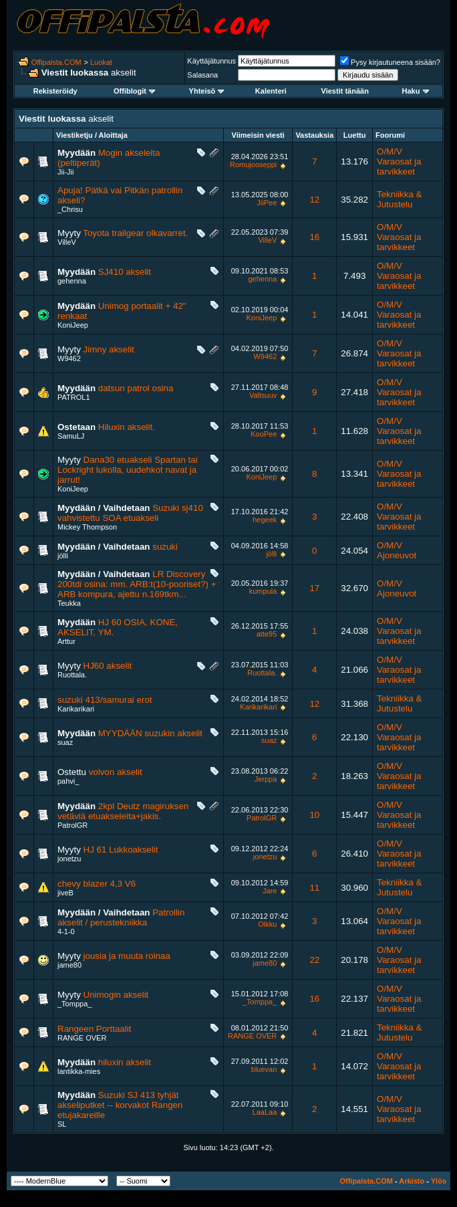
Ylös (438, 1181)
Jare (270, 891)
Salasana (202, 75)
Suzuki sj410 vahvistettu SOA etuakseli (130, 513)
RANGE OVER (81, 1038)
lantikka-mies (78, 1071)
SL (61, 1124)
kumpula (263, 591)
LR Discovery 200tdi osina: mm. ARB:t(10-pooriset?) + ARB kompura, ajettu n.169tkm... (136, 584)
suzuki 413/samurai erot (104, 700)
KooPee (264, 434)
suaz (65, 742)
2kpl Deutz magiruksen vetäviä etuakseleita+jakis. (122, 811)
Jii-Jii (65, 172)
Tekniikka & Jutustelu (399, 199)
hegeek (265, 520)
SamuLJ (70, 436)
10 (314, 815)
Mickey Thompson (87, 527)
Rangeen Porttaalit (94, 1029)
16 (314, 237)
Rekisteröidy (55, 91)
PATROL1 (73, 397)
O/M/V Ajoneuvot (396, 550)
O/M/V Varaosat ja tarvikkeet (399, 161)
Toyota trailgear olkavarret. (135, 233)
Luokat (101, 62)
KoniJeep (72, 325)
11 (314, 888)
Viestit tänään (345, 91)
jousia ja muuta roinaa (127, 956)
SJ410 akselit (124, 272)
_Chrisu (70, 209)
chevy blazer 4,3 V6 (96, 884)
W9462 (69, 358)
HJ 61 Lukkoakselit (121, 850)
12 (314, 200)
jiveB (65, 893)
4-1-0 (66, 931)
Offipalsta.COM (56, 62)
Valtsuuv (263, 395)
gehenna (71, 281)
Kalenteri (271, 91)
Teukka (69, 603)
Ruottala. (72, 675)
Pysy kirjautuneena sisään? (390, 62)
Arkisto (411, 1181)
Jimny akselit (109, 349)
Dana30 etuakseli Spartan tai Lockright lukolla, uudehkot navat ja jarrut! (127, 470)
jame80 (69, 965)
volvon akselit (115, 772)
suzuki (165, 547)
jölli (62, 556)
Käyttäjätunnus (211, 61)
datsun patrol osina (136, 388)
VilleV (66, 242)
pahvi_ (68, 781)
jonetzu (69, 859)
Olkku (267, 924)
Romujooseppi (253, 164)
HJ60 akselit (108, 666)
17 (314, 588)
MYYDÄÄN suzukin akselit (150, 733)
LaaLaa (265, 1112)
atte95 (267, 634)
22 (314, 960)
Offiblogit (134, 91)
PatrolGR (72, 825)
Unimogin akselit (116, 995)
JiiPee (267, 203)
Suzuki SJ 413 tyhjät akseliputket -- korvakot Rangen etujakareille (119, 1105)
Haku (415, 91)
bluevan (264, 1069)
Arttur (66, 641)
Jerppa (266, 779)
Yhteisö (206, 91)
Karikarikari (75, 709)
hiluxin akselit (124, 1062)
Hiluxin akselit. (126, 427)
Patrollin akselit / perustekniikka (120, 917)
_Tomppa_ (74, 1004)
